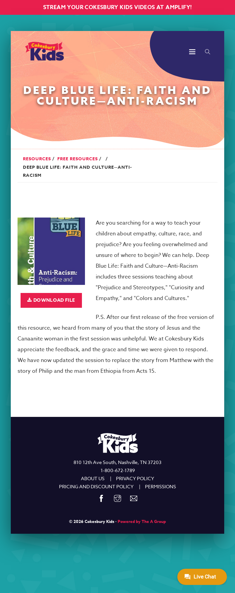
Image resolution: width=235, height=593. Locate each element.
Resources (37, 159)
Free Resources (77, 159)
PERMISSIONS (160, 486)
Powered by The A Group (142, 521)
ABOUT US (93, 478)
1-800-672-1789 (117, 470)
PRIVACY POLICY (135, 478)
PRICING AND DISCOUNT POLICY (96, 486)
